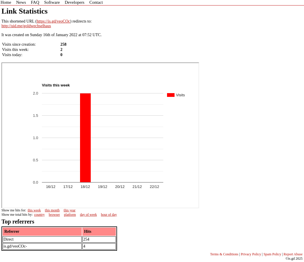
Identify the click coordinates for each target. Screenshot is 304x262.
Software (52, 2)
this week (34, 210)
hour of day (109, 215)
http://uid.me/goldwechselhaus (26, 26)
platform (70, 215)
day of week (88, 215)
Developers (74, 2)
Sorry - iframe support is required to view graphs (100, 135)
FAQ (35, 2)
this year (69, 210)
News (21, 2)
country (39, 215)
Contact (96, 2)
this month (52, 210)
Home (6, 2)
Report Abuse (293, 254)
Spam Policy (272, 254)
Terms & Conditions (224, 254)
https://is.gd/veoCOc (53, 21)
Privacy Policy (251, 254)
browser (54, 215)
